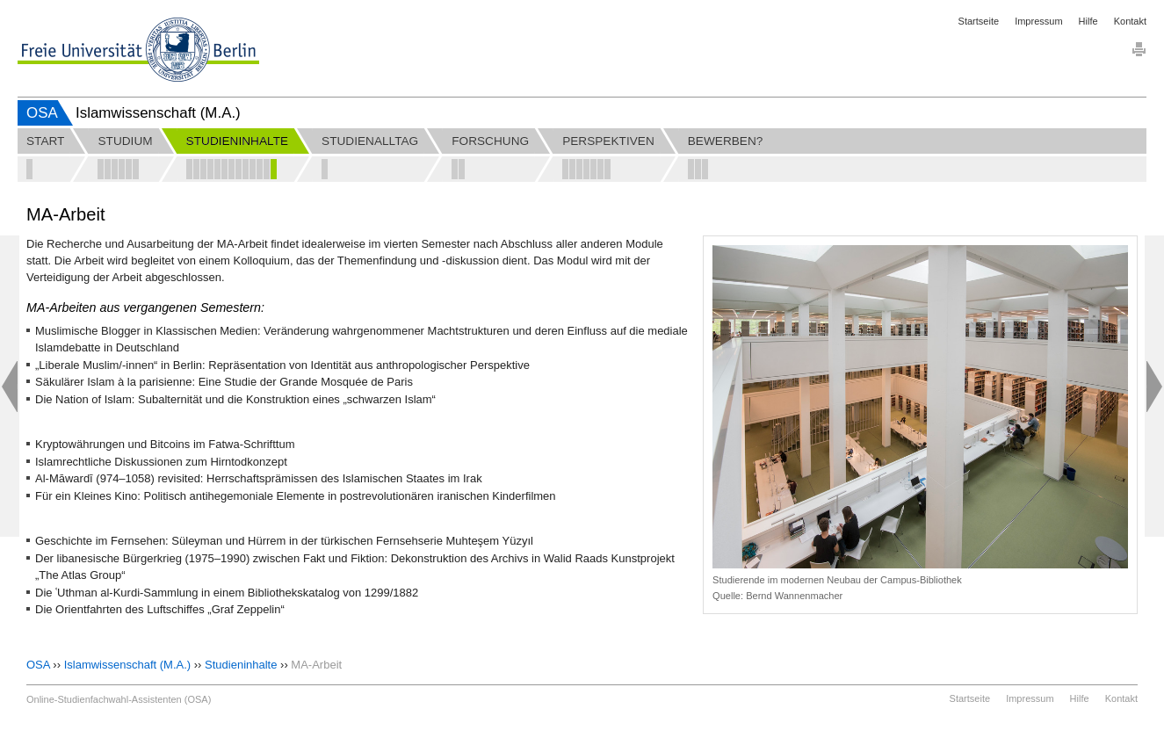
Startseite (978, 21)
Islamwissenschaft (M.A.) (127, 664)
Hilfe (1088, 21)
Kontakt (1130, 21)
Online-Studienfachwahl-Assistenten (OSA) (118, 699)
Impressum (1038, 21)
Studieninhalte (241, 664)
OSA (42, 113)
